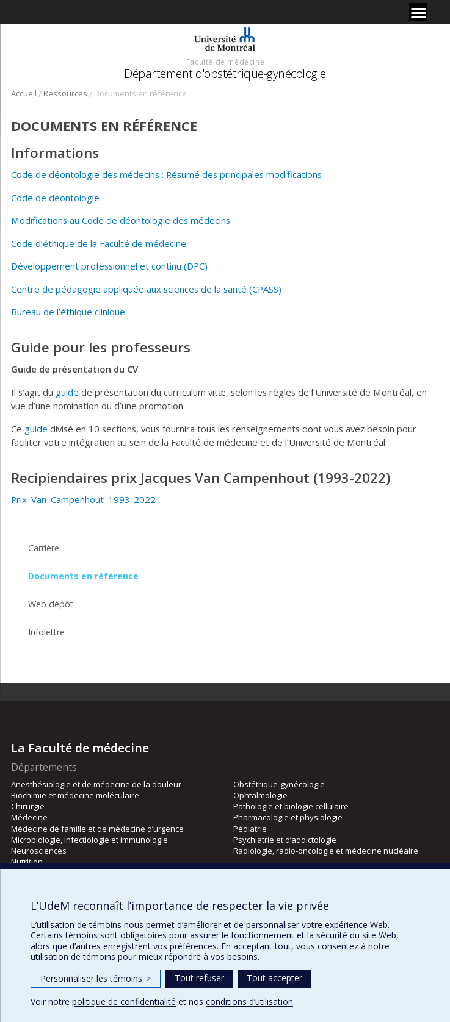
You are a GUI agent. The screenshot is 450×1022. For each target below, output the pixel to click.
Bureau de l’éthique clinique (68, 312)
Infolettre (46, 632)
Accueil (24, 93)
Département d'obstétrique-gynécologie (225, 73)
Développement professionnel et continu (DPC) (109, 266)
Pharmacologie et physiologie (288, 817)
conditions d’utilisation (249, 1001)
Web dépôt (50, 604)
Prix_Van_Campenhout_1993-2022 (83, 499)
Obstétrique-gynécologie (279, 784)
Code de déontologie (55, 197)
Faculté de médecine (225, 61)
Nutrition (27, 861)
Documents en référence (83, 576)
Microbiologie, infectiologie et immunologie (89, 839)
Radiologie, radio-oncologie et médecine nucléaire (325, 850)
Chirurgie (28, 806)
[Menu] (418, 12)
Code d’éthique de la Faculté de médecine (98, 243)
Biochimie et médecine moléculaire (75, 795)
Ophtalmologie (260, 795)
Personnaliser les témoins (95, 978)
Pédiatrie (250, 828)
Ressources (65, 93)
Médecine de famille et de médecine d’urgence (97, 828)
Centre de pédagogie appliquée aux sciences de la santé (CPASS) (146, 289)
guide (67, 392)
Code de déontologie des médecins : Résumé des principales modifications (166, 174)
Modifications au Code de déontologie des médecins (120, 220)
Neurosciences (39, 850)
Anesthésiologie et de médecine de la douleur (96, 784)
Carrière (43, 548)
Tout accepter (274, 978)
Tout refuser (199, 978)
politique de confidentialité (124, 1001)
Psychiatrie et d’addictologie (284, 839)
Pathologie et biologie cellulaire (291, 806)
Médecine (29, 817)
